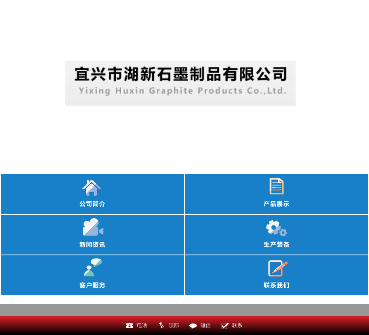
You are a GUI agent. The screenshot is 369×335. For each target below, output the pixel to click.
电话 (142, 325)
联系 (237, 325)
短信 (205, 325)
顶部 (174, 325)
